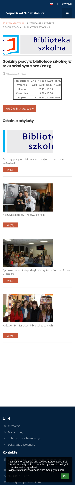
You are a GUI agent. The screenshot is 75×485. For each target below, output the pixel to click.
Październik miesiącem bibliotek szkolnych (28, 325)
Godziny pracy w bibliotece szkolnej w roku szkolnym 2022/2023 (34, 160)
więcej (10, 169)
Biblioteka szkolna (37, 27)
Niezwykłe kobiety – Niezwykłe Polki (24, 215)
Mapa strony (15, 432)
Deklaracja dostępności (21, 444)
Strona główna (13, 23)
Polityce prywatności (53, 470)
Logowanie (64, 4)
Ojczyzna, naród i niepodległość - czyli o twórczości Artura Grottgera (36, 271)
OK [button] (65, 476)
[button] (51, 4)
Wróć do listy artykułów (20, 108)
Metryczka (14, 426)
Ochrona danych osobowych (25, 438)
